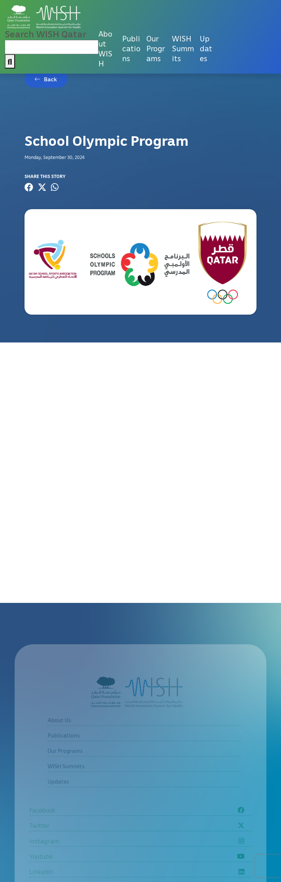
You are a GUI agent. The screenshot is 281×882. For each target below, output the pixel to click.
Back (50, 79)
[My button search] (10, 61)
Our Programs (155, 48)
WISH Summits (183, 48)
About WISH (105, 48)
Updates (206, 48)
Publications (131, 48)
